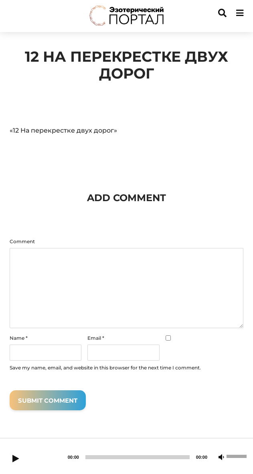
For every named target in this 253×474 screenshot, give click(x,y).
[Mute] (221, 457)
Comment (22, 241)
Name (19, 338)
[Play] (15, 459)
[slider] (137, 457)
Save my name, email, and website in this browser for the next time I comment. (105, 367)
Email (95, 338)
